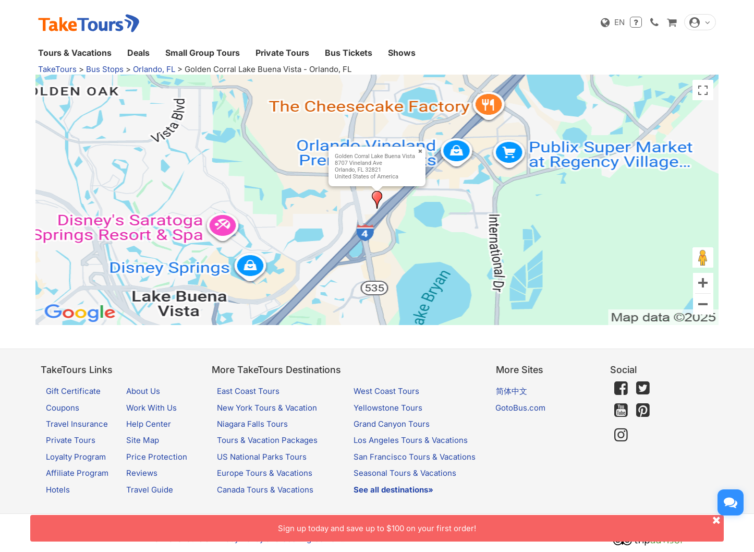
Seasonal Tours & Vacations (405, 473)
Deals (138, 52)
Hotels (58, 490)
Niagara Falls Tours (252, 424)
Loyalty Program (76, 457)
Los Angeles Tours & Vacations (411, 440)
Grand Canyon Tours (392, 424)
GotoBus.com (520, 408)
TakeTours (57, 69)
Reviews (141, 473)
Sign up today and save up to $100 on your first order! (501, 524)
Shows (402, 52)
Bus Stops (105, 69)
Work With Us (151, 408)
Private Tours (282, 52)
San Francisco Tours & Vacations (415, 457)
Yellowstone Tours (388, 408)
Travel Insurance (77, 424)
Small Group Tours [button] (202, 52)
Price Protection (156, 457)
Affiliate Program (77, 473)
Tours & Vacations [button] (75, 52)
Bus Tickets (348, 52)
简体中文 (511, 391)
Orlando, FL (154, 69)
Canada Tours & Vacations (265, 490)
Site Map (142, 440)
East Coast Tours (248, 391)
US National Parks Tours (262, 457)
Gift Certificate (73, 391)
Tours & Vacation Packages (267, 440)
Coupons (62, 408)
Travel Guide (149, 490)
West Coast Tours (386, 391)
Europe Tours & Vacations (264, 473)
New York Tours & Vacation (267, 408)
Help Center (148, 424)
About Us (143, 391)
